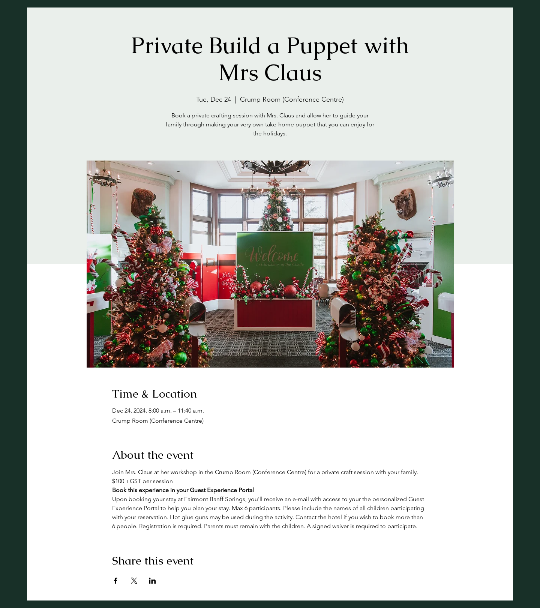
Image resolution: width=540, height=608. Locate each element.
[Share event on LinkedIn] (152, 581)
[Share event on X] (134, 581)
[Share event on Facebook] (115, 581)
